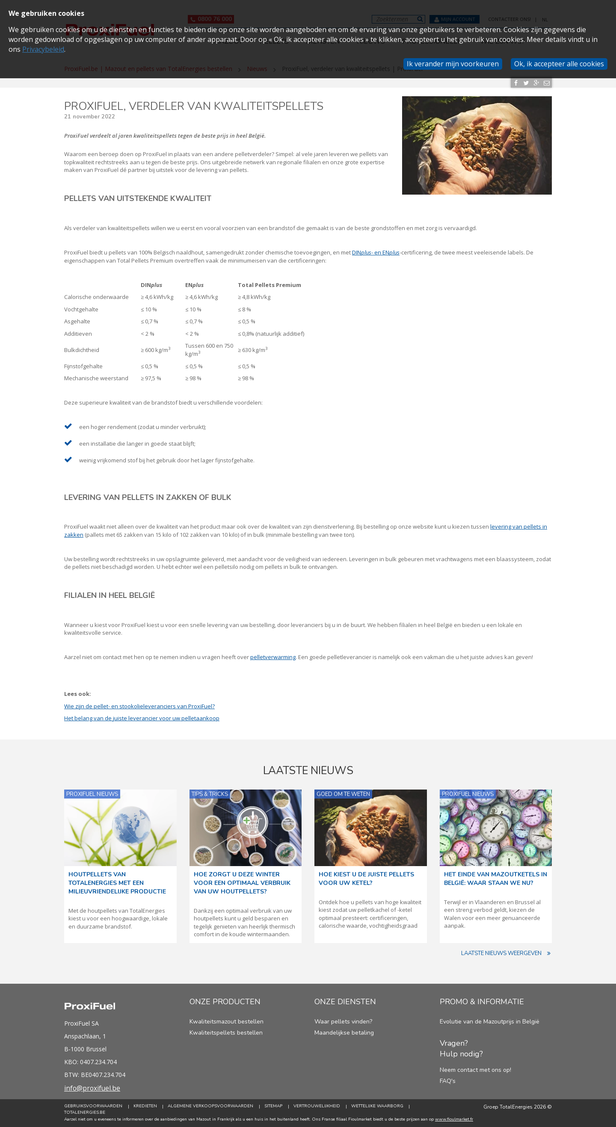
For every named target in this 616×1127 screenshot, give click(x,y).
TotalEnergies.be (84, 1112)
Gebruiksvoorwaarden (93, 1106)
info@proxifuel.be (92, 1088)
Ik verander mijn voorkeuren (453, 63)
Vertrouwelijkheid (317, 1106)
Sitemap (274, 1106)
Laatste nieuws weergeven (506, 954)
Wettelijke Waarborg (378, 1106)
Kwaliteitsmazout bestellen (227, 1022)
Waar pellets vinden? (343, 1022)
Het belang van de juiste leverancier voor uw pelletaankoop (141, 718)
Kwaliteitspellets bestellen (226, 1033)
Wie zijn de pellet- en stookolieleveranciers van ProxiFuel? (139, 706)
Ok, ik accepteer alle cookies (559, 63)
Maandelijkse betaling (344, 1033)
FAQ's (448, 1081)
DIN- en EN (376, 252)
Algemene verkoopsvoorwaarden (211, 1106)
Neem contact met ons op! (475, 1070)
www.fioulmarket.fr (454, 1119)
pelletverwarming (273, 657)
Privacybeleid (43, 49)
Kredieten (145, 1106)
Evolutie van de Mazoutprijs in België (489, 1022)
